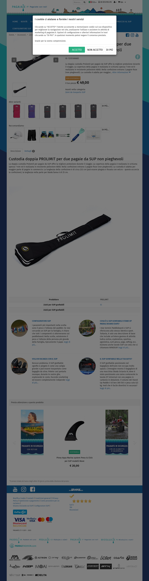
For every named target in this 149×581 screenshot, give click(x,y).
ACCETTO (77, 49)
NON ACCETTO (95, 49)
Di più (109, 49)
